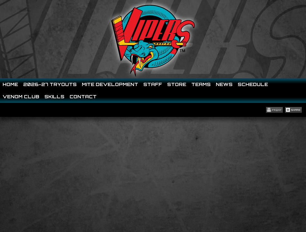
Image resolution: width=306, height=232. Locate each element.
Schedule (253, 84)
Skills (54, 96)
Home (10, 84)
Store (176, 84)
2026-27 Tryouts (50, 84)
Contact (83, 96)
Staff (152, 84)
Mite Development (110, 84)
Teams (201, 84)
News (224, 84)
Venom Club (21, 96)
